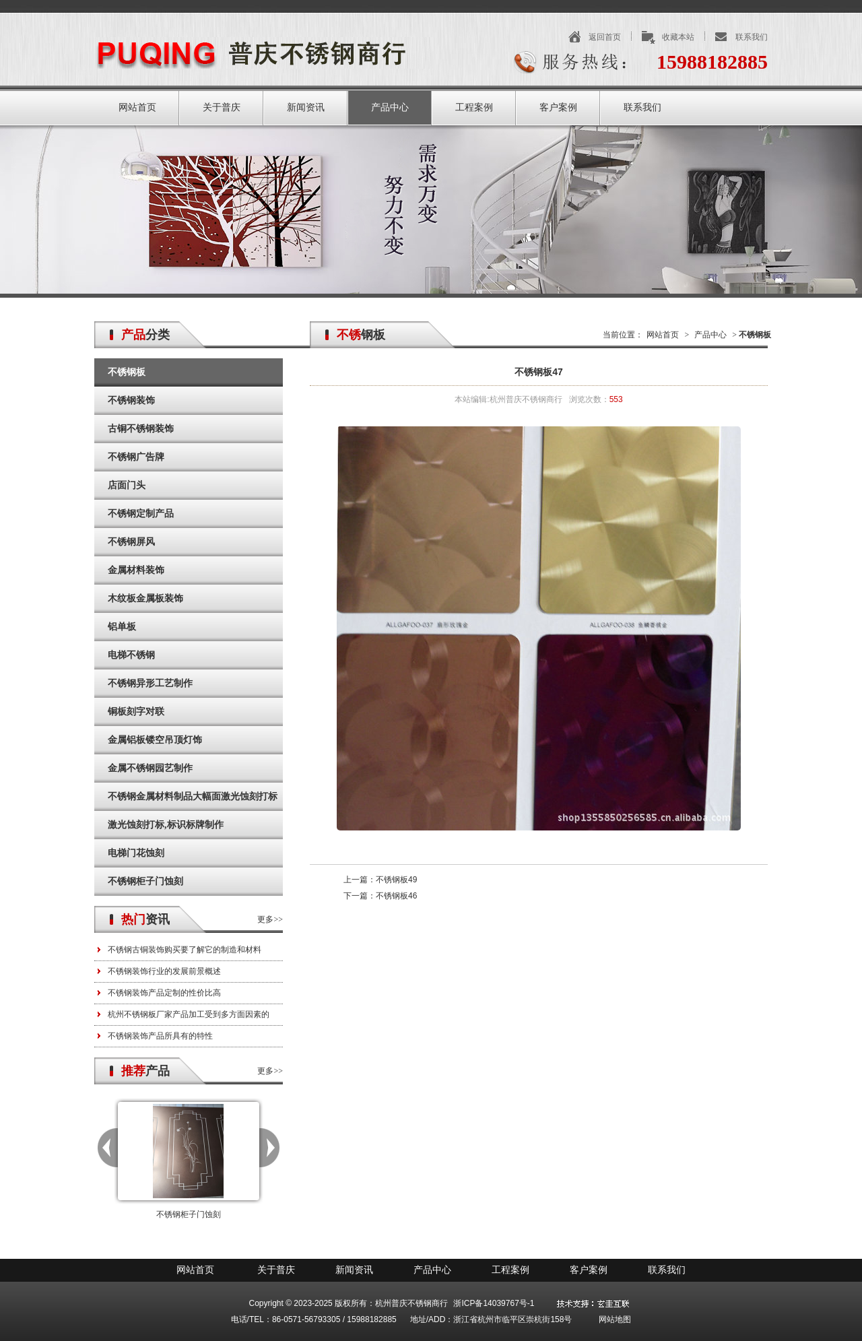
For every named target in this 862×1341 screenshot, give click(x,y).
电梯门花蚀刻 (136, 853)
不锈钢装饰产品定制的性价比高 (164, 992)
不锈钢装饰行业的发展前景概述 (164, 971)
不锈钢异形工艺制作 (150, 683)
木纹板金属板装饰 (145, 598)
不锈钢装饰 (131, 400)
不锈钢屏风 (131, 542)
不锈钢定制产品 (141, 514)
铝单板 (122, 627)
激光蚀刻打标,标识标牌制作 (166, 825)
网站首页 (137, 107)
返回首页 (605, 37)
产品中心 (390, 107)
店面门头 (126, 485)
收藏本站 (678, 37)
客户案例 (558, 107)
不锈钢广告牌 (136, 457)
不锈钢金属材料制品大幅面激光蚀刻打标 (192, 796)
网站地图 (615, 1319)
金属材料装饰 (136, 570)
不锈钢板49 (396, 879)
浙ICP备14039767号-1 (493, 1303)
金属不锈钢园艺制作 (150, 768)
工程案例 (474, 107)
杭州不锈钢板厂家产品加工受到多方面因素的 (188, 1014)
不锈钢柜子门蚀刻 (145, 881)
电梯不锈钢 (131, 655)
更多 (265, 919)
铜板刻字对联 (136, 712)
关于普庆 (221, 107)
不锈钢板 (126, 372)
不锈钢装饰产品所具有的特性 (160, 1036)
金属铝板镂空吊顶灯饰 (155, 740)
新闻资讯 (306, 107)
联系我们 (751, 37)
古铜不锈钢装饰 (141, 429)
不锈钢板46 (396, 896)
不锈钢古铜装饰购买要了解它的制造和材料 (184, 949)
